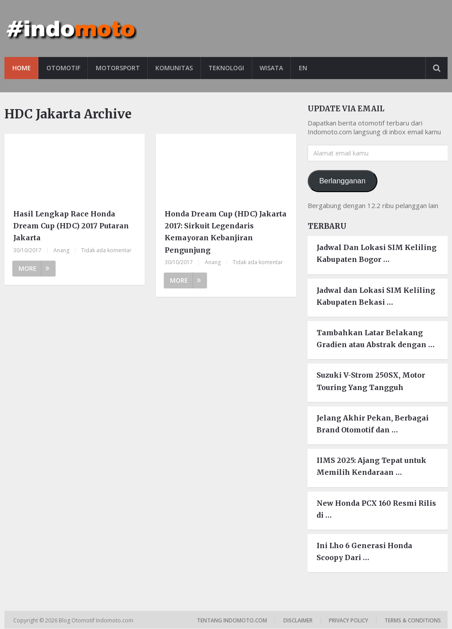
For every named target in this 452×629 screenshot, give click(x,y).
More (34, 268)
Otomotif (64, 68)
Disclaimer (298, 621)
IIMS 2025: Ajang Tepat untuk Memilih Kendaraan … (371, 466)
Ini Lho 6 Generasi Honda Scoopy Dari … (364, 551)
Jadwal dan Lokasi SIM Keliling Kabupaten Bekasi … (375, 296)
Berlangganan (342, 181)
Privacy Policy (348, 621)
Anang (61, 250)
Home (21, 68)
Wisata (273, 68)
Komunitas (175, 68)
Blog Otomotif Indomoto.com (97, 621)
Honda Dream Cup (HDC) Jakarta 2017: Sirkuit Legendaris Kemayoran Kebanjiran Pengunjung (225, 231)
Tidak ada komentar (106, 250)
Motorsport (119, 68)
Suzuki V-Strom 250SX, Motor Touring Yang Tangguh (370, 381)
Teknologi (228, 68)
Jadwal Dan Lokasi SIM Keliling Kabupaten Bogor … (376, 253)
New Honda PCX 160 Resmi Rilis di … (376, 509)
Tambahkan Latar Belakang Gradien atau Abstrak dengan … (375, 338)
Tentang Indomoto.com (232, 621)
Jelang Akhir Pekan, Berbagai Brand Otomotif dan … (372, 423)
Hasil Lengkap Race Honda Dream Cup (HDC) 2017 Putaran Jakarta (71, 225)
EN (305, 68)
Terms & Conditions (412, 621)
